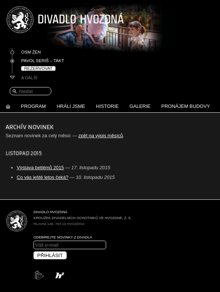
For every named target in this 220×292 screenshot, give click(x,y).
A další (29, 78)
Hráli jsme (71, 106)
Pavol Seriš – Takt (42, 60)
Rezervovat (38, 68)
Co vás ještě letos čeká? (42, 177)
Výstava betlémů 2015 (40, 167)
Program (33, 106)
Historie (107, 106)
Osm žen (31, 52)
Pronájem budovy (185, 106)
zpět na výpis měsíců (101, 135)
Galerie (140, 106)
